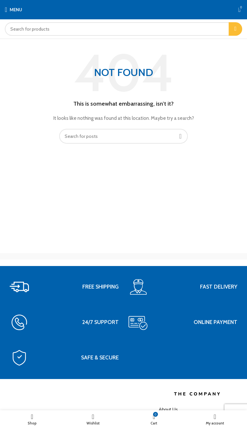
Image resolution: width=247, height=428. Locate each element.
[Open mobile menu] (13, 9)
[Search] (123, 29)
